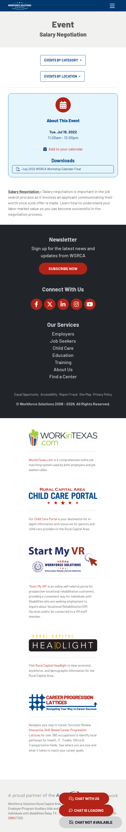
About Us (63, 369)
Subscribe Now (63, 268)
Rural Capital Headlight (51, 665)
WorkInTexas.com (41, 460)
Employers (63, 334)
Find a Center (63, 376)
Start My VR (38, 586)
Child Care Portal (45, 519)
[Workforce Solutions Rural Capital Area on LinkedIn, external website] (63, 304)
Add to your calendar (66, 149)
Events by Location (61, 76)
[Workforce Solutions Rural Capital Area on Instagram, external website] (76, 304)
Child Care (63, 348)
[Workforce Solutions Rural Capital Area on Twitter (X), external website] (49, 304)
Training (63, 362)
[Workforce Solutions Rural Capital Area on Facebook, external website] (36, 304)
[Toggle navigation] (112, 5)
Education (63, 355)
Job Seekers (63, 341)
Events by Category (61, 60)
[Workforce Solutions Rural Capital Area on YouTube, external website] (90, 304)
